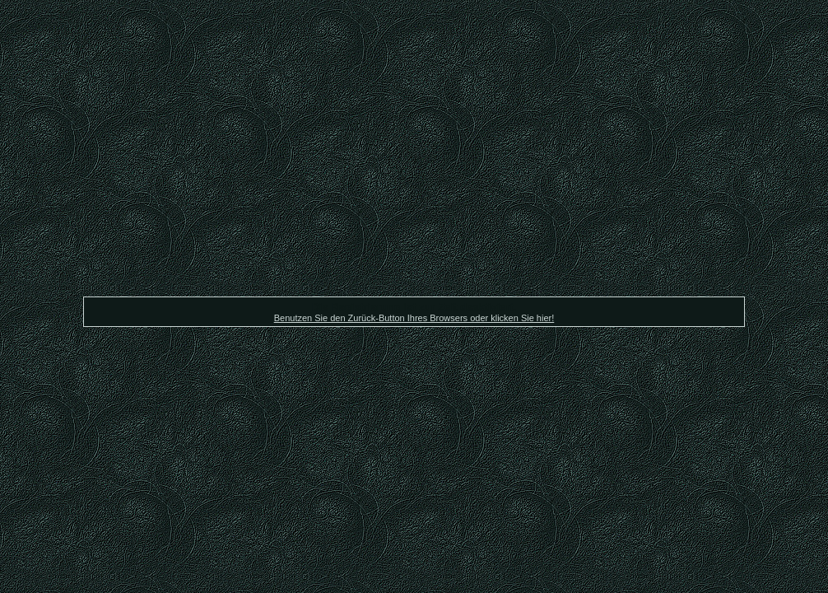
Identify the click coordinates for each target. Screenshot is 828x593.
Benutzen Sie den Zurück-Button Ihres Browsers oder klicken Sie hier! (414, 318)
